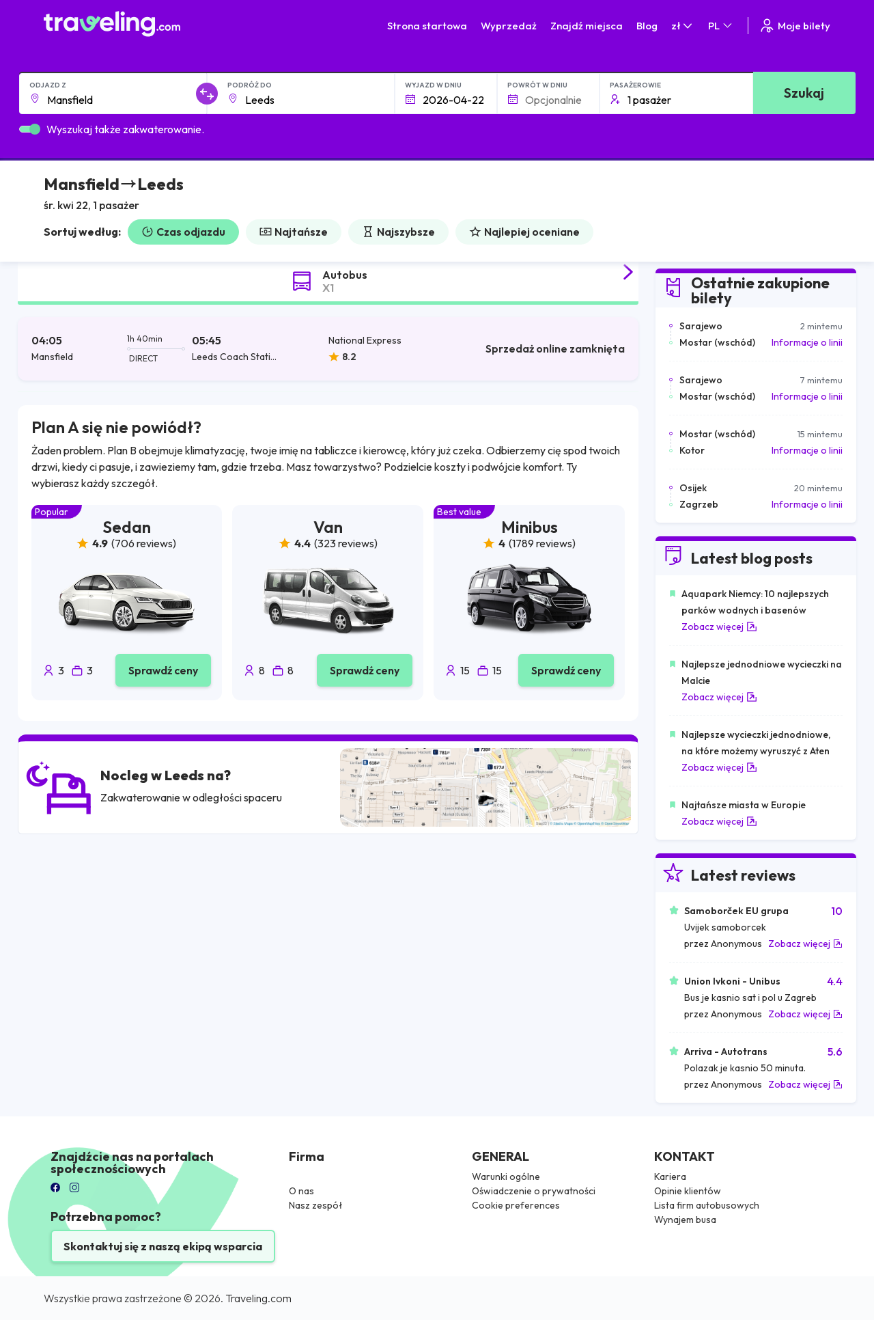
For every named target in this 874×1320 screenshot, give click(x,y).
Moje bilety (794, 25)
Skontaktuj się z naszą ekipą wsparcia (163, 1246)
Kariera (670, 1176)
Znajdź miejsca (586, 25)
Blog (647, 25)
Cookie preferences (516, 1205)
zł (682, 25)
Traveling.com (258, 1298)
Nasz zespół (316, 1205)
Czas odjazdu (183, 231)
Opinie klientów (687, 1191)
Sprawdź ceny (163, 670)
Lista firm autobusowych (706, 1205)
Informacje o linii (807, 342)
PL (721, 25)
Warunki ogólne (506, 1176)
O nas (301, 1191)
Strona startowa (427, 25)
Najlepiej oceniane (524, 231)
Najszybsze (398, 231)
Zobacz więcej (719, 626)
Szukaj (804, 92)
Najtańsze (293, 231)
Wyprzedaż (509, 25)
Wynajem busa (685, 1219)
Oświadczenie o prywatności (533, 1191)
